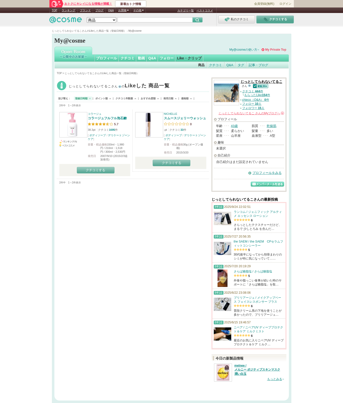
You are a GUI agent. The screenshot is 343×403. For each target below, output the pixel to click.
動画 (141, 58)
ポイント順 (101, 98)
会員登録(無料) (264, 3)
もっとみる (274, 379)
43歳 (234, 126)
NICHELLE (170, 113)
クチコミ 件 (252, 91)
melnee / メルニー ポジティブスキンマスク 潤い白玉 (257, 370)
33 (181, 129)
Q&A (111, 10)
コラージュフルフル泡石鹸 (107, 118)
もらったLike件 (257, 95)
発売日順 (168, 98)
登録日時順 (81, 98)
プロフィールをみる (267, 173)
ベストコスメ (205, 10)
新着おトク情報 (130, 4)
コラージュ (95, 113)
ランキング (68, 10)
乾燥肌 (271, 126)
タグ (241, 65)
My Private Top (275, 49)
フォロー (167, 58)
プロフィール (106, 58)
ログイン (285, 3)
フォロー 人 (251, 104)
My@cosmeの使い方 (243, 49)
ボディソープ (97, 135)
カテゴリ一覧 (185, 10)
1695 (112, 129)
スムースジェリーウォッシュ (185, 118)
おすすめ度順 (148, 98)
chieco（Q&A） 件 (255, 100)
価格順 (185, 98)
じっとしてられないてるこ (119, 86)
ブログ (99, 10)
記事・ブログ (258, 65)
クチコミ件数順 (124, 98)
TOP (54, 10)
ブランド (85, 10)
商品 (201, 65)
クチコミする (95, 170)
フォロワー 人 (253, 108)
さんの (251, 113)
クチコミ (127, 58)
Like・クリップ (189, 58)
